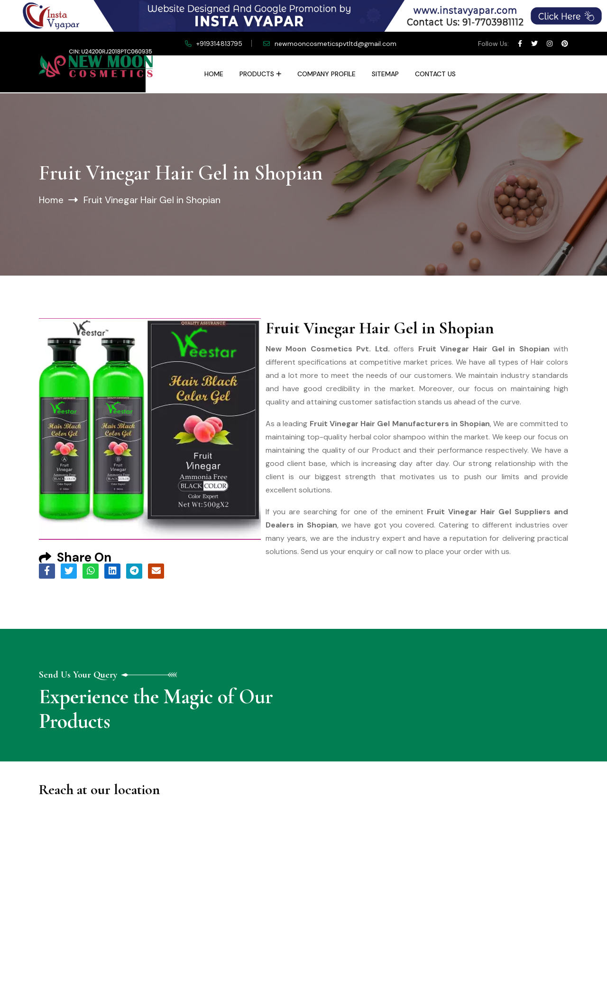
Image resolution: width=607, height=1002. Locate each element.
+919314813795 (219, 43)
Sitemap (385, 74)
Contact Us (435, 74)
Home (213, 74)
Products (256, 74)
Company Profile (326, 74)
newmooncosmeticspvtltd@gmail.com (335, 43)
